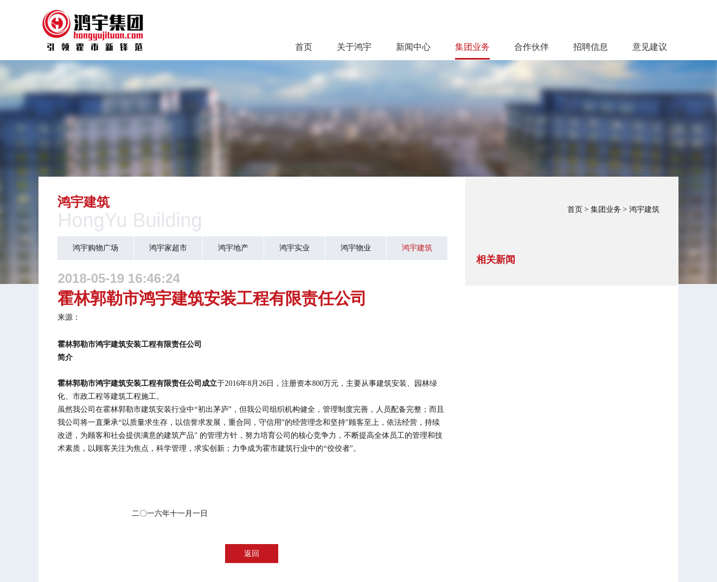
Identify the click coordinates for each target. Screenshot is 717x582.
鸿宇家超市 (168, 248)
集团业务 (472, 46)
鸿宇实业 (294, 248)
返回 (251, 553)
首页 (303, 46)
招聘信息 (590, 46)
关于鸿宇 (354, 46)
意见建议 (649, 46)
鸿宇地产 (233, 248)
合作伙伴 (531, 46)
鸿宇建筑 (644, 209)
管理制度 (338, 409)
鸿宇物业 (356, 248)
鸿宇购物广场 (95, 248)
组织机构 (285, 409)
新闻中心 (413, 46)
